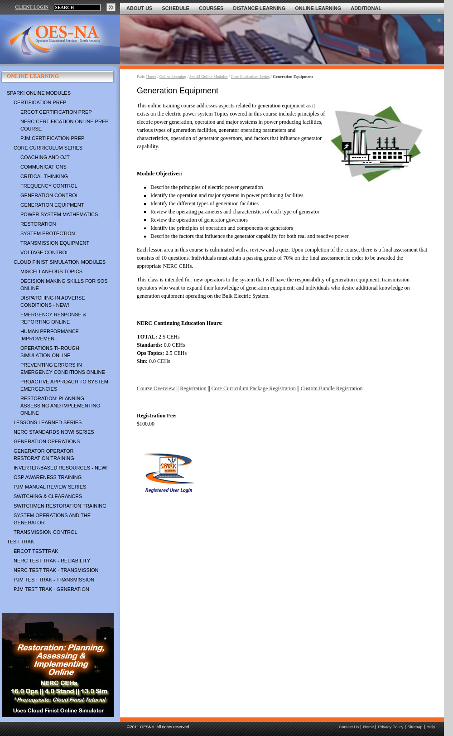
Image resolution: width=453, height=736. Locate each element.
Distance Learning (259, 8)
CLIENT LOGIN (31, 7)
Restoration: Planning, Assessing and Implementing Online (60, 406)
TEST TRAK (20, 541)
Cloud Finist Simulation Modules (60, 262)
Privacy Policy (390, 727)
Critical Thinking (44, 176)
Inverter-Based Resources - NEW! (61, 467)
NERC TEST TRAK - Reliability (52, 560)
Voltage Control (44, 252)
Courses (211, 8)
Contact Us (349, 727)
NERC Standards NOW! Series (54, 432)
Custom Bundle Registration (332, 388)
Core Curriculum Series (48, 147)
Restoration (38, 224)
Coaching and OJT (45, 157)
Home (151, 76)
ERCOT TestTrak (36, 551)
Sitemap (414, 727)
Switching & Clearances (48, 496)
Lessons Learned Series (48, 422)
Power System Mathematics (59, 214)
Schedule (175, 8)
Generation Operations (47, 441)
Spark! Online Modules (39, 93)
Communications (43, 166)
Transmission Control (45, 532)
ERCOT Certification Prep (56, 112)
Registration (193, 388)
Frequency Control (48, 186)
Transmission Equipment (54, 243)
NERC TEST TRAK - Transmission (56, 570)
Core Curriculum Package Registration (254, 388)
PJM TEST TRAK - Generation (51, 589)
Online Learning (318, 8)
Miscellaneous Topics (51, 271)
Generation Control (49, 195)
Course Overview (156, 388)
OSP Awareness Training (48, 477)
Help (430, 727)
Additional (366, 8)
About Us (139, 8)
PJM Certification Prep (52, 138)
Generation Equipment (52, 205)
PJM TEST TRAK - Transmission (54, 579)
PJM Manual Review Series (50, 486)
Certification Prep (40, 102)
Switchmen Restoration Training (60, 505)
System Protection (47, 233)
